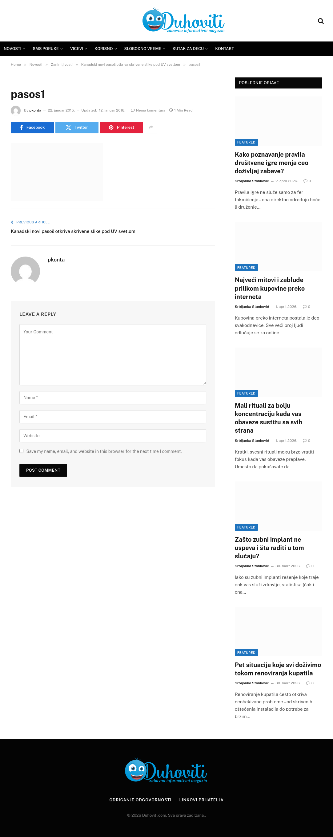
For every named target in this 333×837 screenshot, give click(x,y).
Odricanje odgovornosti (140, 800)
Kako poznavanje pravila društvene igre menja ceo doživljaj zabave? (271, 163)
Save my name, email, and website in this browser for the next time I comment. (104, 451)
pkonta (35, 110)
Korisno (103, 48)
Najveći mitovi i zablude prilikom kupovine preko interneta (270, 288)
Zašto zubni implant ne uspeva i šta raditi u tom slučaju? (269, 548)
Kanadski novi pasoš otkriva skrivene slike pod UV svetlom (73, 231)
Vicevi (76, 48)
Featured (246, 142)
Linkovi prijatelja (201, 800)
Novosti (12, 48)
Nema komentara (148, 110)
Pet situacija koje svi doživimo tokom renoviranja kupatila (278, 669)
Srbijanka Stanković (252, 181)
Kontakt (224, 48)
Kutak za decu (188, 48)
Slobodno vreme (142, 48)
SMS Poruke (46, 48)
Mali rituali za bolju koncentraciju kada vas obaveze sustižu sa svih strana (268, 418)
